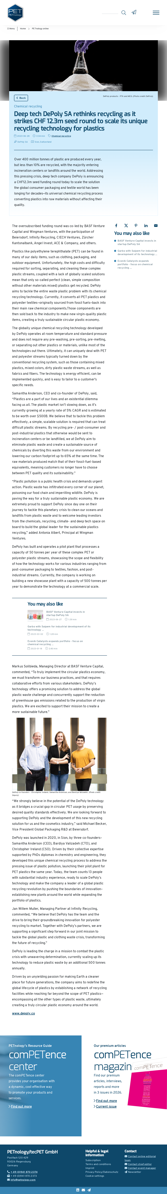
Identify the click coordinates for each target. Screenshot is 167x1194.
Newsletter (133, 1172)
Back (21, 98)
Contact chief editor (138, 1164)
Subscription (93, 1160)
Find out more (20, 1106)
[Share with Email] (156, 225)
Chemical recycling (61, 136)
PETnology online (40, 29)
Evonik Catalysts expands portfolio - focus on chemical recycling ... (135, 264)
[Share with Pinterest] (136, 225)
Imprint (89, 1168)
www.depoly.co (23, 1013)
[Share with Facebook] (116, 225)
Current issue (105, 1106)
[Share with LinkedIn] (146, 225)
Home (23, 29)
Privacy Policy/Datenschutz (101, 1172)
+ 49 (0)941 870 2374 (22, 1172)
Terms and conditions (98, 1164)
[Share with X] (126, 225)
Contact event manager (140, 1168)
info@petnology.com (21, 1180)
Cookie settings (94, 1176)
